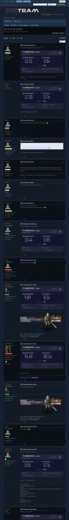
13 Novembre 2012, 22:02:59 (29, 449)
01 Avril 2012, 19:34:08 (28, 84)
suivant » (62, 33)
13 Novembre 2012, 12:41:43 (29, 343)
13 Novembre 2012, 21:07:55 (29, 426)
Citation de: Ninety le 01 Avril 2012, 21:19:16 (33, 144)
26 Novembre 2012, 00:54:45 (29, 509)
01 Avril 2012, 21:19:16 (28, 120)
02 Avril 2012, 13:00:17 (28, 141)
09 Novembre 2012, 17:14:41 (29, 260)
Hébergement (35, 377)
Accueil (8, 21)
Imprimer (62, 38)
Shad (6, 426)
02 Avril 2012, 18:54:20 (28, 182)
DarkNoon (8, 343)
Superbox (8, 141)
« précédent (55, 33)
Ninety (7, 120)
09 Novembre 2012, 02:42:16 (29, 224)
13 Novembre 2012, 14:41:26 (29, 384)
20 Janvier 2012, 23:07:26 (29, 45)
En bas (6, 38)
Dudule (7, 45)
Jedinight (8, 284)
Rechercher (18, 21)
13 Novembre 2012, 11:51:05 (29, 284)
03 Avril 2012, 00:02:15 (28, 203)
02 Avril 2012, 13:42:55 (28, 161)
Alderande (8, 449)
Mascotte (8, 223)
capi (6, 260)
